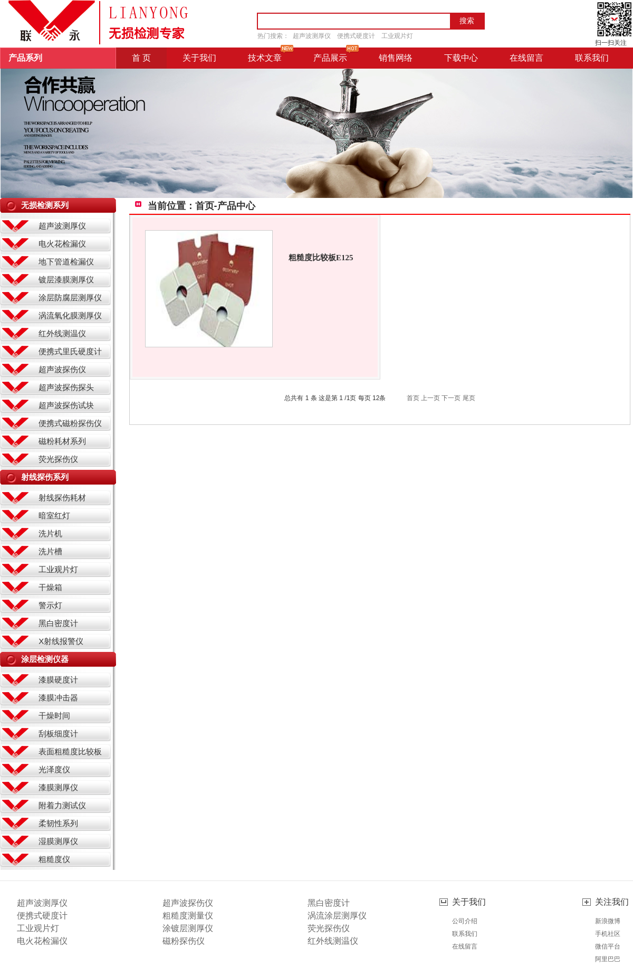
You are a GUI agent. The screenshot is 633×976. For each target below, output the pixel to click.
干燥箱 (50, 587)
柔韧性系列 (58, 823)
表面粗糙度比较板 (70, 751)
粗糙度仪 (54, 859)
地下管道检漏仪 (66, 261)
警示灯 (50, 605)
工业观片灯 (397, 36)
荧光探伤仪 (58, 458)
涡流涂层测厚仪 (337, 915)
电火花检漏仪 (62, 243)
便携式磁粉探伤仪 (70, 423)
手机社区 (607, 933)
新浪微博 (607, 921)
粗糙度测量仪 (187, 915)
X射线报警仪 (61, 641)
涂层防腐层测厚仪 (70, 297)
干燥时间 (54, 715)
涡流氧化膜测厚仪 (70, 315)
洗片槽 (50, 551)
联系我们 (464, 933)
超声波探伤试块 (66, 405)
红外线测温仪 (62, 333)
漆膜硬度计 (58, 679)
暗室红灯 (54, 515)
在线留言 (464, 946)
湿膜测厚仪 (58, 841)
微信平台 (607, 946)
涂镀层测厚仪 (187, 928)
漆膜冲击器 (58, 697)
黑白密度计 (58, 623)
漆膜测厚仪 (58, 787)
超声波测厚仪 (312, 36)
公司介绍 (464, 921)
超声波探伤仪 (62, 369)
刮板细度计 (58, 733)
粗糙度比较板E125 (321, 257)
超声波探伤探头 (66, 387)
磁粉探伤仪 (183, 940)
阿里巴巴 (607, 959)
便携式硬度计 (356, 36)
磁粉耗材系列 (62, 441)
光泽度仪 (54, 769)
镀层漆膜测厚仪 (66, 279)
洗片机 (50, 533)
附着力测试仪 (62, 805)
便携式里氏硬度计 (70, 351)
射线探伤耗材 (62, 497)
